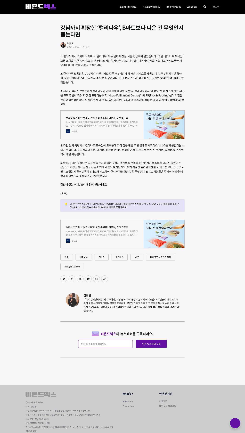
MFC (137, 257)
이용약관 (163, 401)
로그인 (216, 7)
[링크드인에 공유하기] (80, 278)
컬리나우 (84, 257)
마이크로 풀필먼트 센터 (160, 257)
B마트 (101, 257)
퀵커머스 (119, 257)
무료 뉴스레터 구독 (151, 344)
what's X (192, 7)
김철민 (87, 295)
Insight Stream (128, 7)
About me (127, 401)
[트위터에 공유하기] (63, 278)
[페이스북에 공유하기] (72, 278)
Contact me (128, 406)
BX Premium (173, 7)
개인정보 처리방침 (167, 406)
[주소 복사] (104, 278)
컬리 (67, 257)
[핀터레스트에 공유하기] (88, 278)
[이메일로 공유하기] (96, 278)
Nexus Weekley (151, 7)
